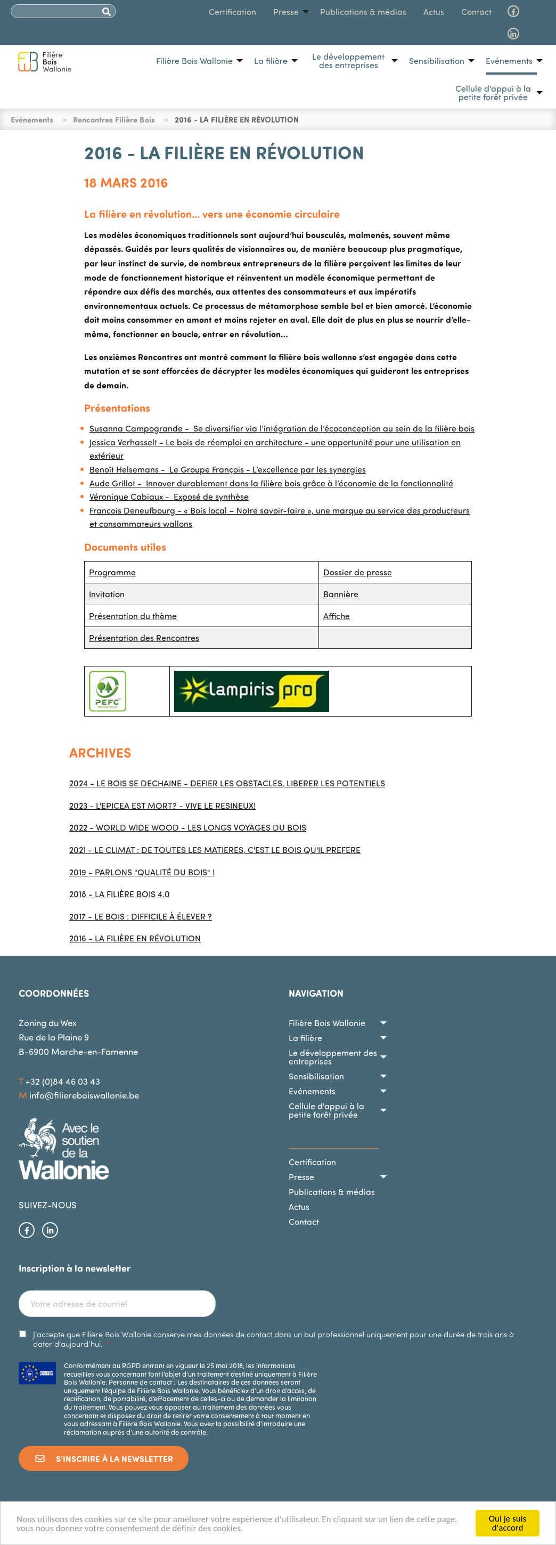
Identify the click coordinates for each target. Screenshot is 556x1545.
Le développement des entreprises (348, 60)
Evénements (509, 60)
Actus (433, 11)
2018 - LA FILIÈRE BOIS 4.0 (119, 894)
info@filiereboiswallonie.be (84, 1095)
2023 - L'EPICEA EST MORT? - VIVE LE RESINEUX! (162, 805)
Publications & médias (363, 11)
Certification (232, 11)
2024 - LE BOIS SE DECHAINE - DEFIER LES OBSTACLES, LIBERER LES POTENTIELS (227, 783)
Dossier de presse (357, 572)
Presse (286, 11)
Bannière (340, 594)
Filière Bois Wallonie (194, 60)
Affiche (336, 616)
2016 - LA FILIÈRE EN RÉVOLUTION (135, 938)
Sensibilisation (436, 60)
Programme (112, 572)
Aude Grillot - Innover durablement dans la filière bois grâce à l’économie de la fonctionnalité (271, 483)
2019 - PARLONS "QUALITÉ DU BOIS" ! (142, 872)
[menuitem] (197, 60)
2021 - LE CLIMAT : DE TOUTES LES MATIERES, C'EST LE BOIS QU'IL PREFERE (215, 849)
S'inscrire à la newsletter (103, 1458)
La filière (271, 60)
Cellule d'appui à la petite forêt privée (493, 92)
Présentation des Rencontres (144, 637)
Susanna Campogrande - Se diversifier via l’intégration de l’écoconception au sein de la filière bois (282, 428)
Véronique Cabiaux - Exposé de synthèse (169, 496)
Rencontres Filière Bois (114, 119)
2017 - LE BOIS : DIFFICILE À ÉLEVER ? (140, 916)
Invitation (107, 594)
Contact (476, 11)
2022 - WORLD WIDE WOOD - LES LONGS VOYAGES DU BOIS (187, 827)
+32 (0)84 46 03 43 (63, 1081)
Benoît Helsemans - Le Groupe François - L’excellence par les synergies (227, 469)
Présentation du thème (133, 616)
